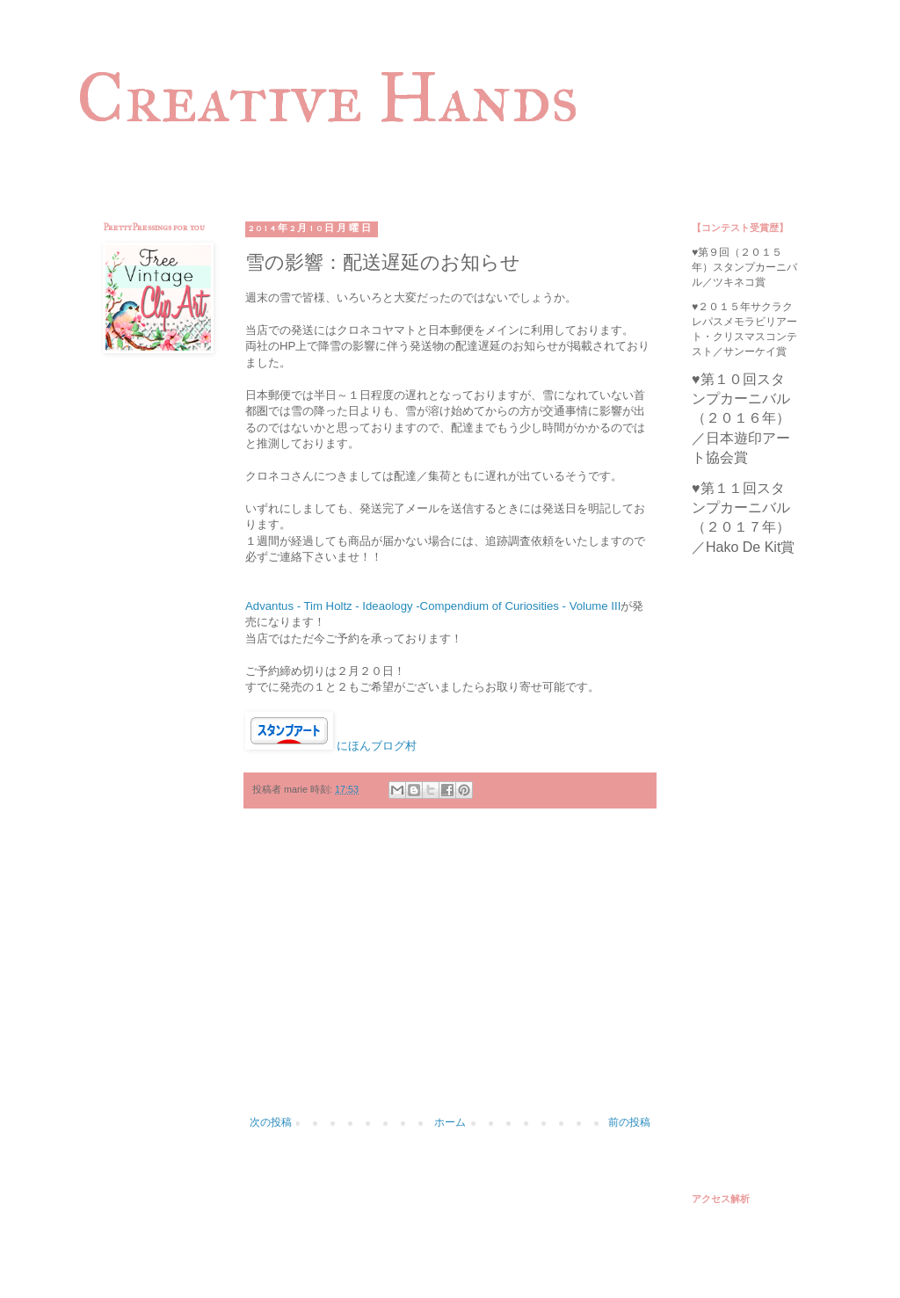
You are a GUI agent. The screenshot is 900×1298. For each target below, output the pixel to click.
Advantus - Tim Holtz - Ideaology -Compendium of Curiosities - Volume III (433, 606)
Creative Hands (327, 97)
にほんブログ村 (377, 745)
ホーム (450, 1122)
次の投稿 (271, 1122)
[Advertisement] (450, 971)
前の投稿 (629, 1122)
